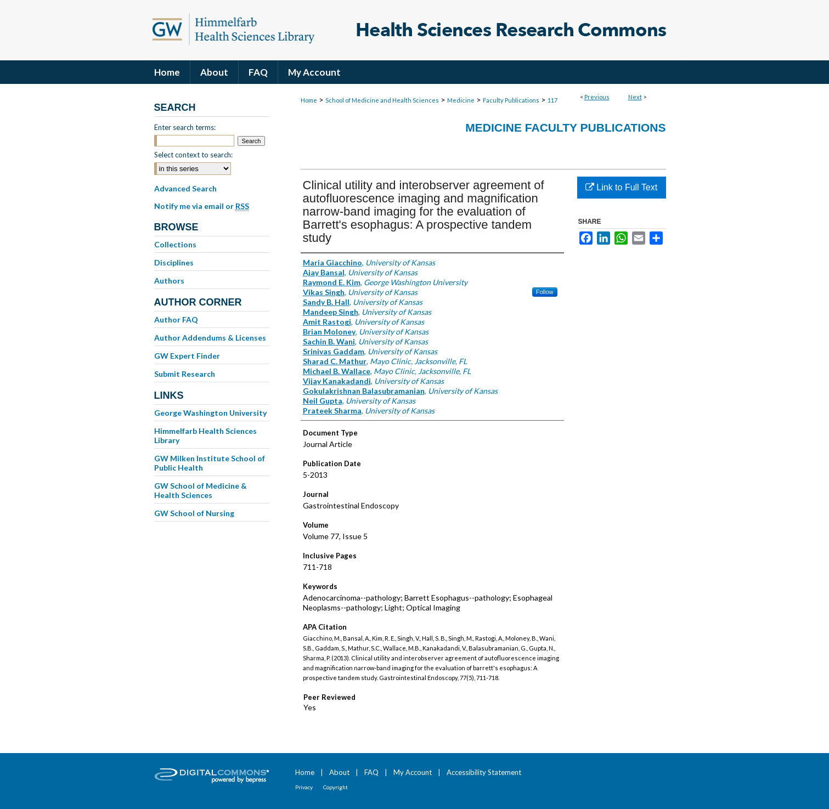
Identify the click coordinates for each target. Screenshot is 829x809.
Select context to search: (193, 154)
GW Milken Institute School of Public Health (209, 463)
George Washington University (210, 412)
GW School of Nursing (194, 513)
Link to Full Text (621, 187)
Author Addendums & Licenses (210, 337)
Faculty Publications (511, 100)
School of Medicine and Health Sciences (382, 100)
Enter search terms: (185, 127)
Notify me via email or (201, 206)
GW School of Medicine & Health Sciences (200, 490)
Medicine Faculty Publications (565, 127)
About (339, 772)
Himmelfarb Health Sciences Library (205, 435)
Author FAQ (176, 319)
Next (635, 96)
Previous (597, 96)
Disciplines (174, 262)
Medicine (461, 100)
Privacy (304, 787)
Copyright (335, 787)
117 (552, 100)
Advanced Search (185, 188)
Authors (169, 280)
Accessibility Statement (484, 772)
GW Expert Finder (187, 355)
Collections (175, 244)
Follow (545, 291)
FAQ (371, 772)
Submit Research (184, 373)
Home (309, 100)
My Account (412, 772)
